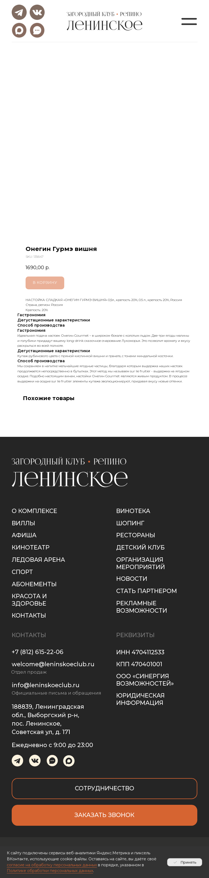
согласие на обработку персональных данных (52, 864)
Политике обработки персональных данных (50, 870)
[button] (105, 815)
